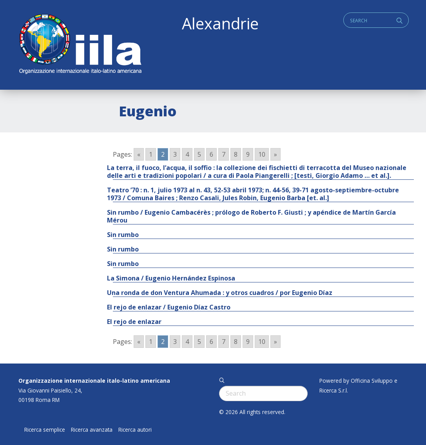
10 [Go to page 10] (261, 154)
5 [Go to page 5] (199, 154)
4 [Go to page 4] (187, 154)
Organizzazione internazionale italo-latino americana (94, 380)
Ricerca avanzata (91, 429)
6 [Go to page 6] (211, 154)
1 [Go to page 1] (150, 154)
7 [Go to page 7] (223, 154)
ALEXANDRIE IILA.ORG (80, 45)
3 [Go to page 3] (175, 154)
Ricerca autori (135, 429)
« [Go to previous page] (138, 154)
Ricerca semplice (44, 429)
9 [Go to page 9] (248, 154)
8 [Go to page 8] (235, 154)
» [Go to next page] (275, 154)
